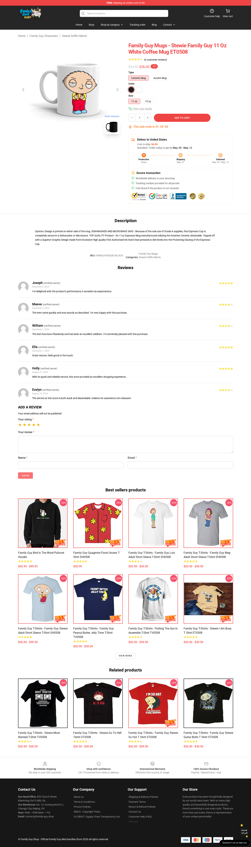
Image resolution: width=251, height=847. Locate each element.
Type (131, 72)
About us (79, 796)
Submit (25, 475)
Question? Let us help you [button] (234, 843)
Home (21, 36)
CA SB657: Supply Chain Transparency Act (97, 816)
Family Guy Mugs (148, 253)
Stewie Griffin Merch (74, 36)
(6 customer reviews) (155, 59)
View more (125, 656)
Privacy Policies (82, 806)
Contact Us (135, 811)
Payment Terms (137, 801)
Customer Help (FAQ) (140, 816)
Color (131, 83)
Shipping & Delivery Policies (143, 796)
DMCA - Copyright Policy (87, 811)
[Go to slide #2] (79, 144)
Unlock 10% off (244, 831)
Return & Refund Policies (142, 806)
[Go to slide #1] (61, 144)
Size (130, 95)
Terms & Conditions (84, 801)
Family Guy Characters (44, 36)
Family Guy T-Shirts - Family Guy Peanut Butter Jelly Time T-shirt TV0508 (93, 633)
